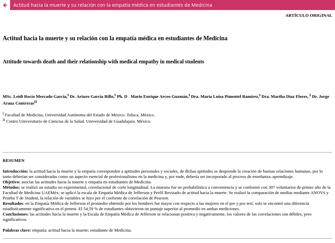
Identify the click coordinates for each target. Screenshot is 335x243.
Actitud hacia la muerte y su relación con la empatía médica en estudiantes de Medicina (112, 5)
